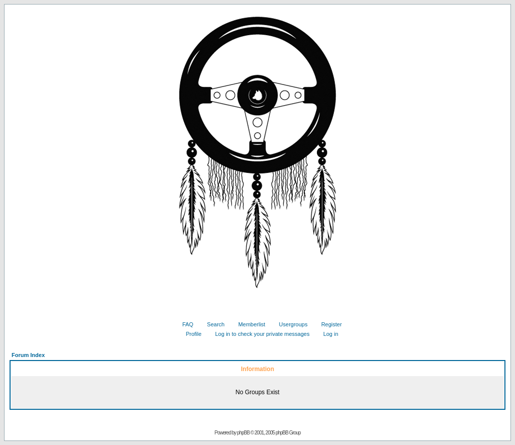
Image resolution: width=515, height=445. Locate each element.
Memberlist (248, 324)
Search (212, 324)
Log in (327, 334)
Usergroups (290, 324)
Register (328, 324)
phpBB (243, 432)
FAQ (184, 324)
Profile (189, 334)
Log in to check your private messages (259, 334)
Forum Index (28, 355)
